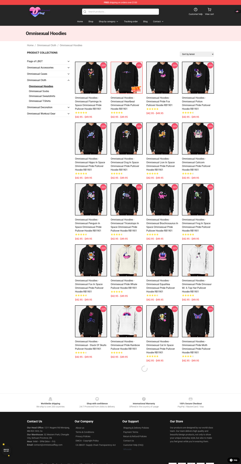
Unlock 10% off (6, 450)
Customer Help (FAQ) (133, 445)
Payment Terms (130, 432)
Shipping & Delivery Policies (136, 428)
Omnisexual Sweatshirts (42, 96)
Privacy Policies (83, 436)
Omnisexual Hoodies (71, 45)
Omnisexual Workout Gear (41, 113)
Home (30, 45)
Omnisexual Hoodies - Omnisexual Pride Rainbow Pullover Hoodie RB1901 (125, 345)
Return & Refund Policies (135, 436)
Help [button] (233, 460)
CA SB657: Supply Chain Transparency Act (96, 445)
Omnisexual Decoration (39, 107)
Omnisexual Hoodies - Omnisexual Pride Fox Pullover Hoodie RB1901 (159, 101)
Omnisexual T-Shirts (40, 101)
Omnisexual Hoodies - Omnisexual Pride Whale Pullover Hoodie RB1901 (124, 284)
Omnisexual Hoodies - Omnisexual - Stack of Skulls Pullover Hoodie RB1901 (90, 345)
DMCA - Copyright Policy (87, 440)
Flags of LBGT (35, 61)
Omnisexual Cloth (46, 45)
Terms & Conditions (85, 432)
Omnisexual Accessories (40, 67)
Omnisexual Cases (37, 73)
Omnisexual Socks (39, 91)
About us (80, 428)
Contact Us (128, 440)
